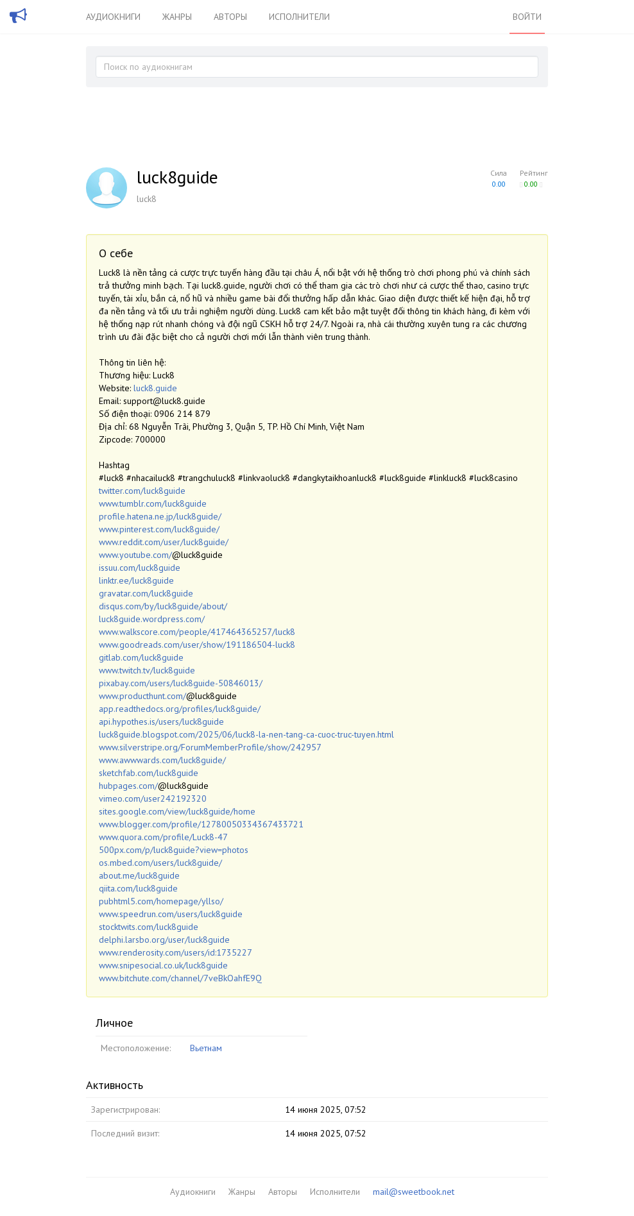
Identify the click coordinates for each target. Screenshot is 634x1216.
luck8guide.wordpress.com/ (152, 619)
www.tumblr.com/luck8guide (153, 503)
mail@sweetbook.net (413, 1191)
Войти (527, 16)
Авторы (230, 16)
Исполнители (299, 16)
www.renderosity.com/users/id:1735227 (175, 952)
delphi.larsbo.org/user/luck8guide (164, 939)
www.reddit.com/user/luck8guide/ (163, 542)
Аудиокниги (113, 16)
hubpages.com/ (128, 785)
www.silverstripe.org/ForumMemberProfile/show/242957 (210, 747)
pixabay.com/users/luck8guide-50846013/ (180, 683)
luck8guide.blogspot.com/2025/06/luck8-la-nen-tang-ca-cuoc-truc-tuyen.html (246, 734)
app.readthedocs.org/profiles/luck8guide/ (180, 708)
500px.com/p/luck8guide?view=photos (173, 850)
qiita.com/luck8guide (138, 888)
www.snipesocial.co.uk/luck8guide (163, 965)
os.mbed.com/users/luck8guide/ (160, 862)
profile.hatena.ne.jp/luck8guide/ (160, 516)
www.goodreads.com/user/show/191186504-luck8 (197, 644)
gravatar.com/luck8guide (146, 593)
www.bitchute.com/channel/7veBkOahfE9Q (180, 978)
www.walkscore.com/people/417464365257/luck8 (197, 632)
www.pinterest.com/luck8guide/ (159, 529)
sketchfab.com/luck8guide (148, 773)
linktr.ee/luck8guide (136, 580)
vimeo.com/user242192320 (153, 798)
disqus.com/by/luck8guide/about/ (163, 606)
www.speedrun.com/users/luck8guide (171, 914)
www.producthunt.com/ (142, 696)
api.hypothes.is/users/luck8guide (161, 721)
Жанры (177, 16)
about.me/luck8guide (139, 875)
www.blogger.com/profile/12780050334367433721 (201, 824)
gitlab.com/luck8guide (141, 657)
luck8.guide (155, 388)
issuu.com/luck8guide (139, 567)
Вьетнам (206, 1048)
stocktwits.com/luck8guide (148, 927)
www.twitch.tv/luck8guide (147, 670)
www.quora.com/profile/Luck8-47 (163, 837)
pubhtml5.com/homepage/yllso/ (161, 901)
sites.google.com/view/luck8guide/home (177, 811)
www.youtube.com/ (135, 555)
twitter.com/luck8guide (142, 490)
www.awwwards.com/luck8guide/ (162, 760)
